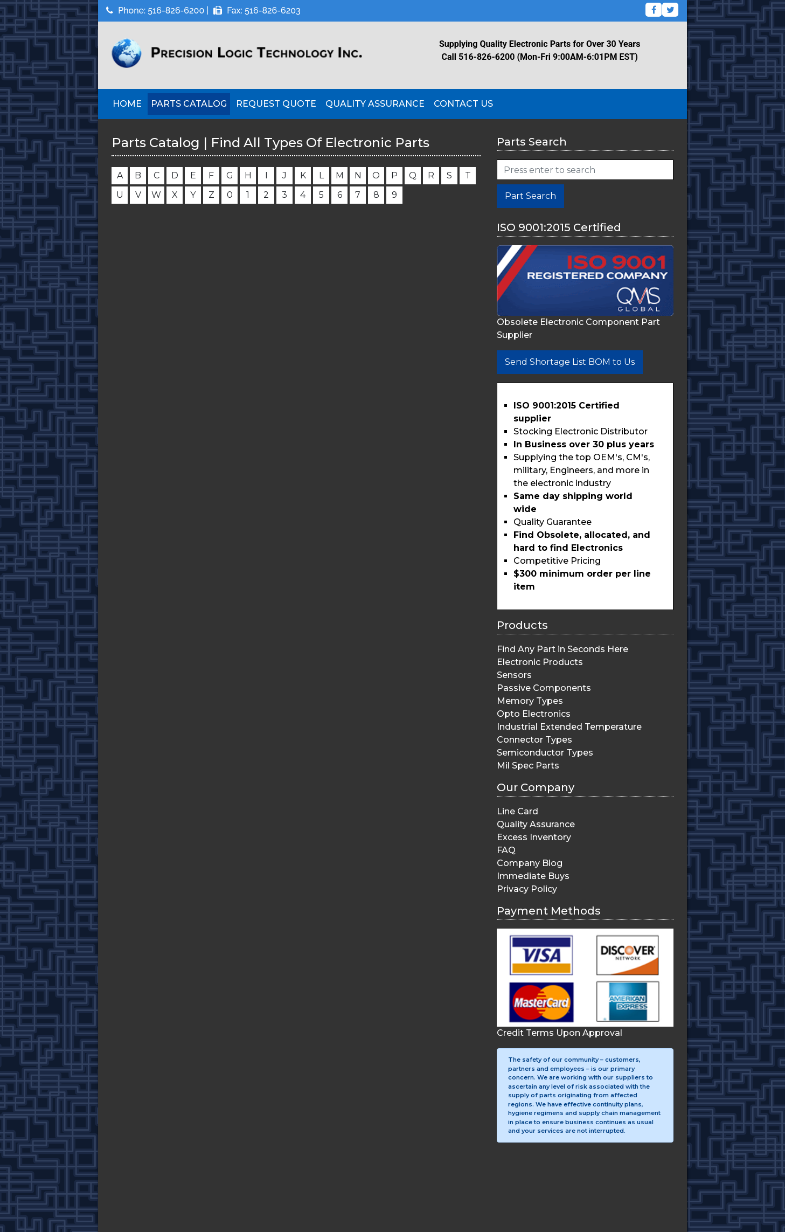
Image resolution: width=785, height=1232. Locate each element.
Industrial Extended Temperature (569, 727)
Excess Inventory (534, 837)
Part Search (530, 196)
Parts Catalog (189, 104)
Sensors (514, 675)
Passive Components (544, 688)
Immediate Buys (533, 876)
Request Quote (276, 104)
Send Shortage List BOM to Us (570, 362)
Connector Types (534, 740)
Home (127, 104)
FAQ (506, 850)
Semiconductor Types (545, 752)
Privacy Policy (527, 889)
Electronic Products (540, 662)
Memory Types (530, 701)
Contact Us (463, 104)
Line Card (517, 811)
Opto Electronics (534, 714)
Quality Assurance (375, 104)
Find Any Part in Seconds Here (562, 649)
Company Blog (529, 863)
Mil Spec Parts (528, 765)
